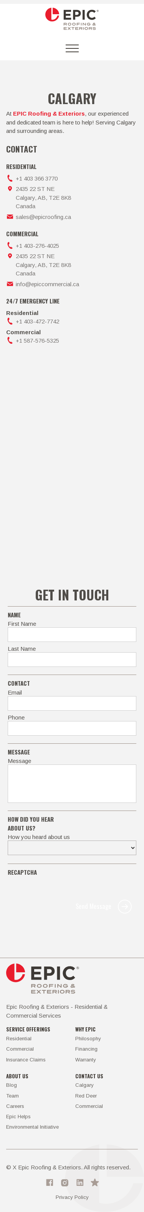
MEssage (19, 752)
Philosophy (88, 1038)
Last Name (22, 649)
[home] (72, 20)
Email (15, 692)
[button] (72, 48)
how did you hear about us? (31, 823)
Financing (86, 1049)
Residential (18, 1038)
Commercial (20, 1049)
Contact (19, 683)
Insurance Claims (26, 1060)
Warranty (85, 1060)
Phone (16, 717)
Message (19, 761)
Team (12, 1096)
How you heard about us (39, 837)
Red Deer (86, 1096)
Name (14, 614)
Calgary (84, 1085)
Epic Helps (18, 1116)
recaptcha (22, 872)
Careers (15, 1106)
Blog (11, 1085)
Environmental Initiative (32, 1127)
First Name (22, 624)
